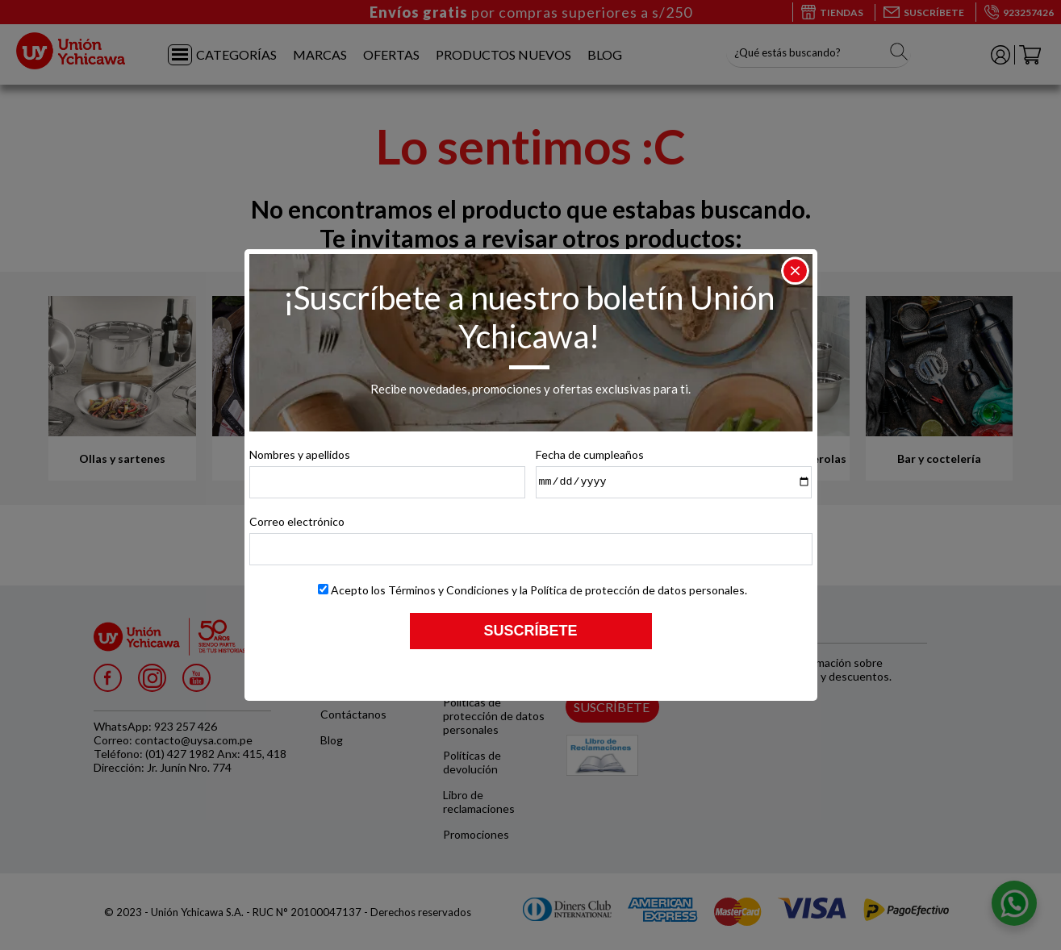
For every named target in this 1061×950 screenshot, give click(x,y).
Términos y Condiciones (448, 590)
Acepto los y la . (539, 590)
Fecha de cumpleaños (590, 454)
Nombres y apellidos (299, 454)
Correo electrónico (297, 521)
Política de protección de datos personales (637, 590)
